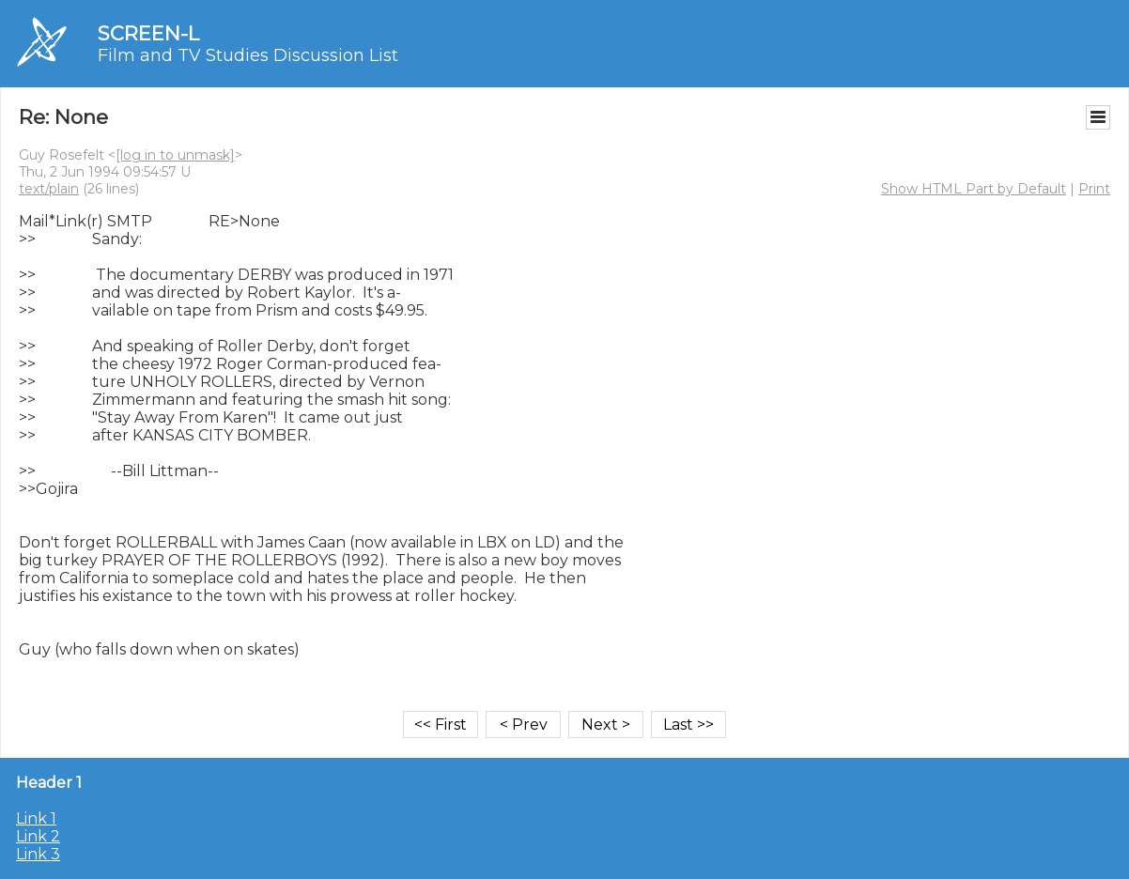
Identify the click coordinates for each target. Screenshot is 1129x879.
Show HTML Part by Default (973, 188)
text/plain (49, 188)
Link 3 (38, 854)
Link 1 (36, 818)
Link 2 (38, 836)
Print (1094, 188)
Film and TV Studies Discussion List (248, 55)
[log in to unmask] (175, 154)
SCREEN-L (148, 33)
